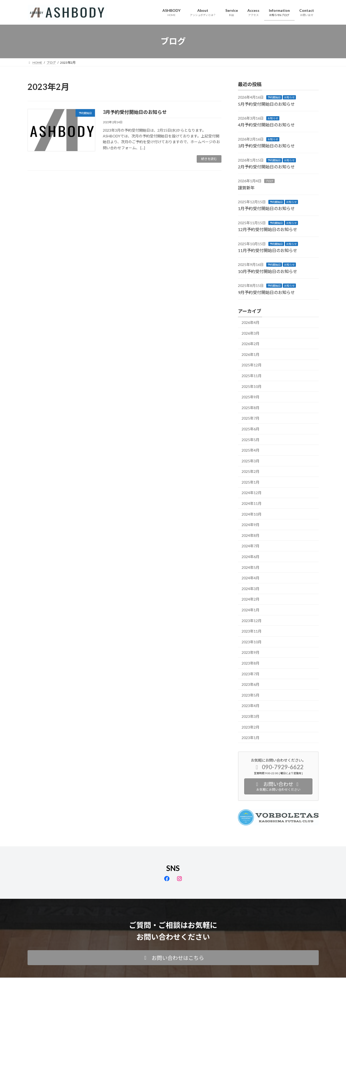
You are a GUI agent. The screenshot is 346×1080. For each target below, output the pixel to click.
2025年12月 (252, 365)
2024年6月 (250, 556)
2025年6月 (250, 429)
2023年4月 (250, 705)
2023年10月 (252, 641)
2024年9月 (250, 524)
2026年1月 (250, 354)
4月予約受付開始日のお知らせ (266, 124)
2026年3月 (250, 333)
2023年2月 (250, 727)
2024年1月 (250, 610)
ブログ (269, 181)
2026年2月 (250, 343)
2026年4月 (250, 322)
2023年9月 (250, 652)
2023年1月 (250, 737)
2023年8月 (250, 663)
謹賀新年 (246, 187)
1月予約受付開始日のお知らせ (266, 208)
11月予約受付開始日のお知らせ (267, 250)
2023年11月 (252, 631)
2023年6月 (250, 684)
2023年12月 (252, 620)
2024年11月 (252, 503)
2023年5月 (250, 695)
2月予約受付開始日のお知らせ (266, 166)
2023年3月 (250, 716)
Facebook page (173, 1009)
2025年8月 (250, 407)
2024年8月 (250, 535)
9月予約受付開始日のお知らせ (266, 292)
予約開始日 (274, 97)
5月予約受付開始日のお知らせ (266, 103)
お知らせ (289, 97)
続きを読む (209, 159)
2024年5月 (250, 567)
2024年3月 (250, 588)
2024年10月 (252, 514)
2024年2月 (250, 599)
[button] (173, 957)
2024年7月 (250, 546)
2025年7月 (250, 418)
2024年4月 (250, 578)
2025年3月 (250, 460)
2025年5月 (250, 439)
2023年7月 (250, 673)
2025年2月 (250, 471)
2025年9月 (250, 397)
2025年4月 (250, 450)
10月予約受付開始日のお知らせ (267, 271)
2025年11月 (252, 375)
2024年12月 (252, 492)
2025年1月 (250, 482)
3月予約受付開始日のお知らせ (135, 112)
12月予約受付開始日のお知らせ (267, 229)
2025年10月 (252, 386)
